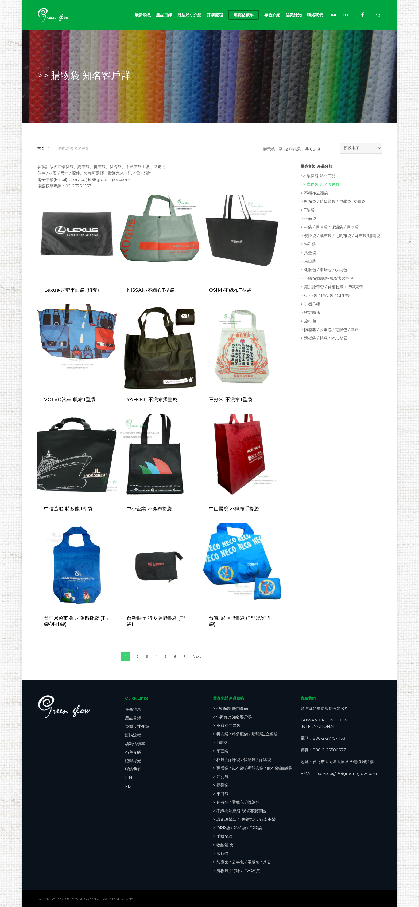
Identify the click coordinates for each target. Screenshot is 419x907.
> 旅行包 (308, 321)
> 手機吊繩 (310, 303)
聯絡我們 (133, 769)
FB (128, 786)
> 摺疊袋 (308, 252)
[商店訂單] (361, 148)
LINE (130, 777)
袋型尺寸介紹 (137, 726)
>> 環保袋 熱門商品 (318, 175)
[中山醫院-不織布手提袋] (242, 456)
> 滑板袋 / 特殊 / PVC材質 (324, 338)
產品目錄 (133, 717)
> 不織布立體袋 (314, 192)
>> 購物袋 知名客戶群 (320, 184)
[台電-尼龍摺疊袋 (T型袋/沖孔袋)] (242, 565)
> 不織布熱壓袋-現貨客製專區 (327, 278)
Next (197, 656)
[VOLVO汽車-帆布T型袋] (77, 346)
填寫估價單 (135, 743)
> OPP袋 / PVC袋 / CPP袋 (325, 295)
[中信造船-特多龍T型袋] (77, 456)
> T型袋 (308, 209)
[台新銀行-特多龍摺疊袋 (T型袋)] (159, 565)
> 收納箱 (311, 312)
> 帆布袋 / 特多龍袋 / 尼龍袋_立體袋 (333, 201)
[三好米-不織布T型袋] (242, 346)
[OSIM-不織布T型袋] (242, 237)
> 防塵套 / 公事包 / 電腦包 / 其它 (330, 329)
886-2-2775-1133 (329, 738)
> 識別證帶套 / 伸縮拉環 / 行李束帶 (332, 286)
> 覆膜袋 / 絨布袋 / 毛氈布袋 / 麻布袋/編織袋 (340, 235)
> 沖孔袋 (308, 244)
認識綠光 (133, 760)
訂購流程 (133, 735)
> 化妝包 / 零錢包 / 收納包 (324, 269)
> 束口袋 (308, 261)
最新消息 (133, 709)
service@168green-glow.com (347, 773)
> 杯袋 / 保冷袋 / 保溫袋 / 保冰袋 (330, 227)
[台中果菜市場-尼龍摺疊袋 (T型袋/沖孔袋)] (77, 565)
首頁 (41, 148)
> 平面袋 (308, 218)
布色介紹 (133, 752)
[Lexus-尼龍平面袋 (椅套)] (77, 237)
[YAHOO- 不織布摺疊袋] (159, 346)
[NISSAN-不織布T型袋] (159, 237)
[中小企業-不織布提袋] (159, 456)
